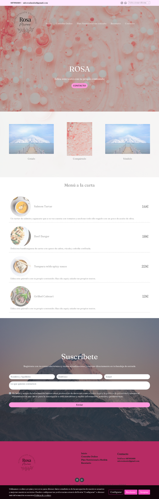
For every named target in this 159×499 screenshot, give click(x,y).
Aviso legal (37, 485)
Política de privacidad (89, 485)
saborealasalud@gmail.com (35, 3)
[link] (25, 23)
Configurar (116, 492)
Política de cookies (51, 485)
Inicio (84, 453)
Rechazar (131, 492)
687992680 (130, 459)
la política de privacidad (116, 393)
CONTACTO (79, 85)
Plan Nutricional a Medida (94, 460)
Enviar (79, 404)
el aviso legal (95, 393)
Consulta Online (89, 456)
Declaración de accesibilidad (113, 485)
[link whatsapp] (125, 3)
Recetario (86, 463)
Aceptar (144, 492)
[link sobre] (25, 463)
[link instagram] (122, 3)
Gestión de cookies (69, 485)
